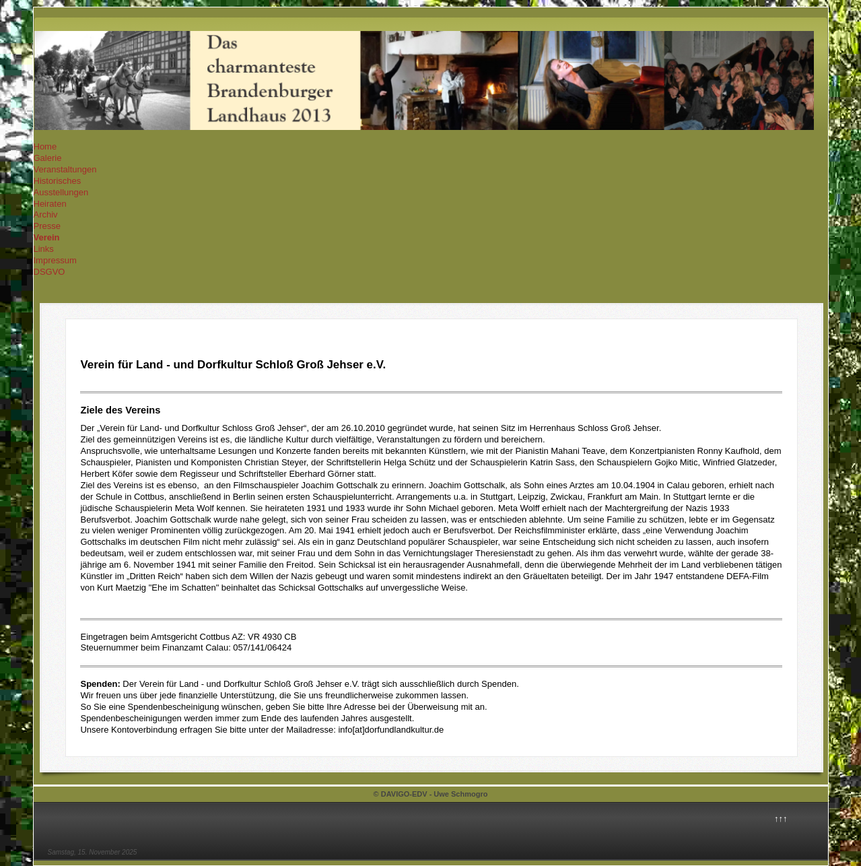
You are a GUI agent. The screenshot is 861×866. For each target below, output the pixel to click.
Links (44, 249)
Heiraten (50, 204)
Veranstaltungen (65, 169)
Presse (47, 226)
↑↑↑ (781, 818)
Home (45, 146)
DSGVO (49, 272)
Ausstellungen (61, 192)
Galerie (48, 158)
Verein (47, 237)
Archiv (46, 214)
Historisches (57, 181)
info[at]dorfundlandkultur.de (391, 730)
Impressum (55, 260)
